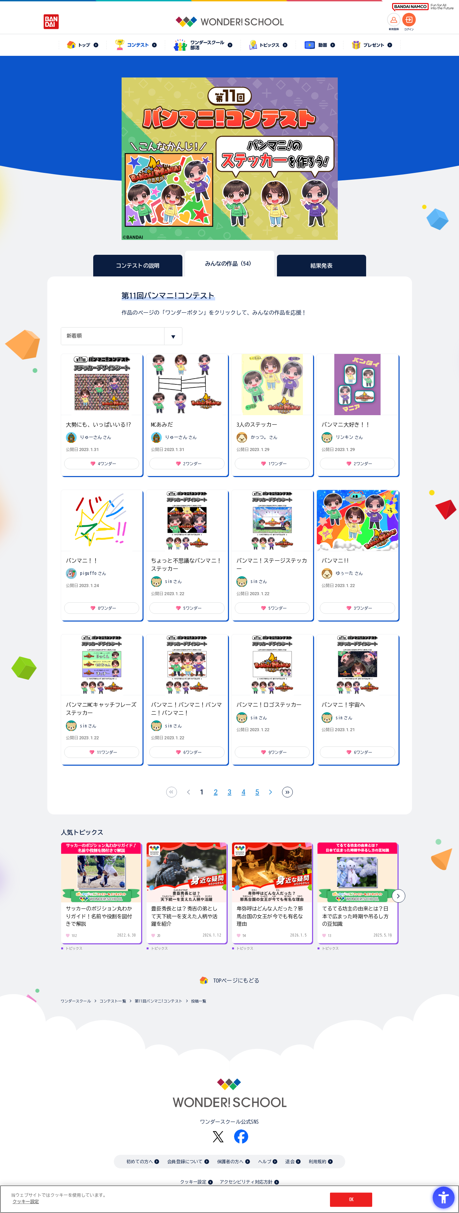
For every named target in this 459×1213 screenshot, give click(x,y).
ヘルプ (264, 1162)
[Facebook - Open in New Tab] (241, 1136)
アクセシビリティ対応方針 (246, 1182)
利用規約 (318, 1162)
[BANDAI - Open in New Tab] (51, 21)
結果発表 (321, 265)
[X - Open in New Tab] (218, 1136)
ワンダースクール (76, 1001)
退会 (289, 1162)
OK (351, 1199)
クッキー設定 (193, 1182)
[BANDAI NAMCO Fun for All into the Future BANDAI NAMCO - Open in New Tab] (423, 7)
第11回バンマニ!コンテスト (158, 1001)
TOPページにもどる (236, 980)
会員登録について (185, 1162)
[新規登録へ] (394, 19)
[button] (398, 896)
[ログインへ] (409, 19)
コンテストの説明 (137, 265)
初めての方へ (139, 1162)
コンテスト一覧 (113, 1001)
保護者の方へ (230, 1162)
